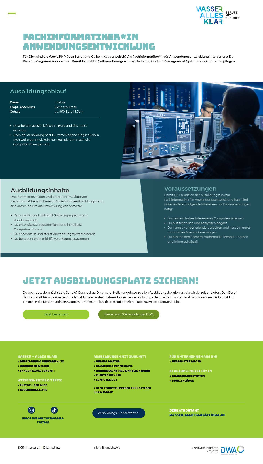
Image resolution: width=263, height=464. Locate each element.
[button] (127, 314)
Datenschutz (51, 447)
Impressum (33, 447)
